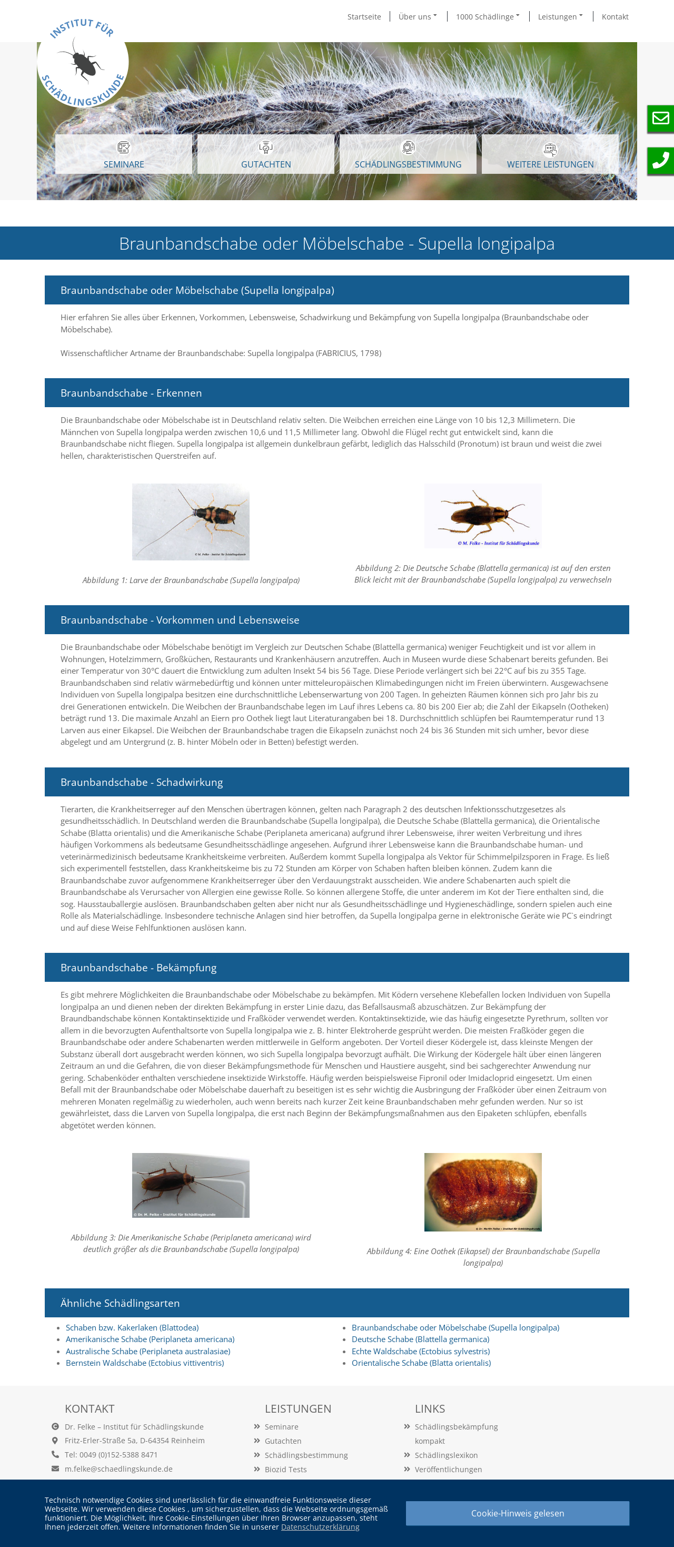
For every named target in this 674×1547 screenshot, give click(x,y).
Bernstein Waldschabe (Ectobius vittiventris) (145, 1362)
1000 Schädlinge (488, 16)
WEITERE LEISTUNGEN (550, 156)
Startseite (364, 17)
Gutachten (283, 1441)
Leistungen (561, 16)
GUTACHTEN (266, 155)
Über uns (419, 16)
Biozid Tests (286, 1469)
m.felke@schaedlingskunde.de (119, 1469)
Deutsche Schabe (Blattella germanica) (420, 1339)
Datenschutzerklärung (320, 1527)
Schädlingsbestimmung (408, 155)
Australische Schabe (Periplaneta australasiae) (148, 1351)
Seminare (282, 1427)
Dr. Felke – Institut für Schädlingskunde (134, 1427)
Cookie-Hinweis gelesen (517, 1513)
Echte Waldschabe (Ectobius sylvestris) (421, 1351)
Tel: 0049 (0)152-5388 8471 (111, 1455)
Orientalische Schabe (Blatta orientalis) (421, 1362)
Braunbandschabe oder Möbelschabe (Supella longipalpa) (455, 1327)
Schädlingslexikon (446, 1455)
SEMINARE (124, 155)
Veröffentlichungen (448, 1469)
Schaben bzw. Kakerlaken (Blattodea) (132, 1327)
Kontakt (615, 17)
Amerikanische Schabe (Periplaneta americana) (150, 1339)
